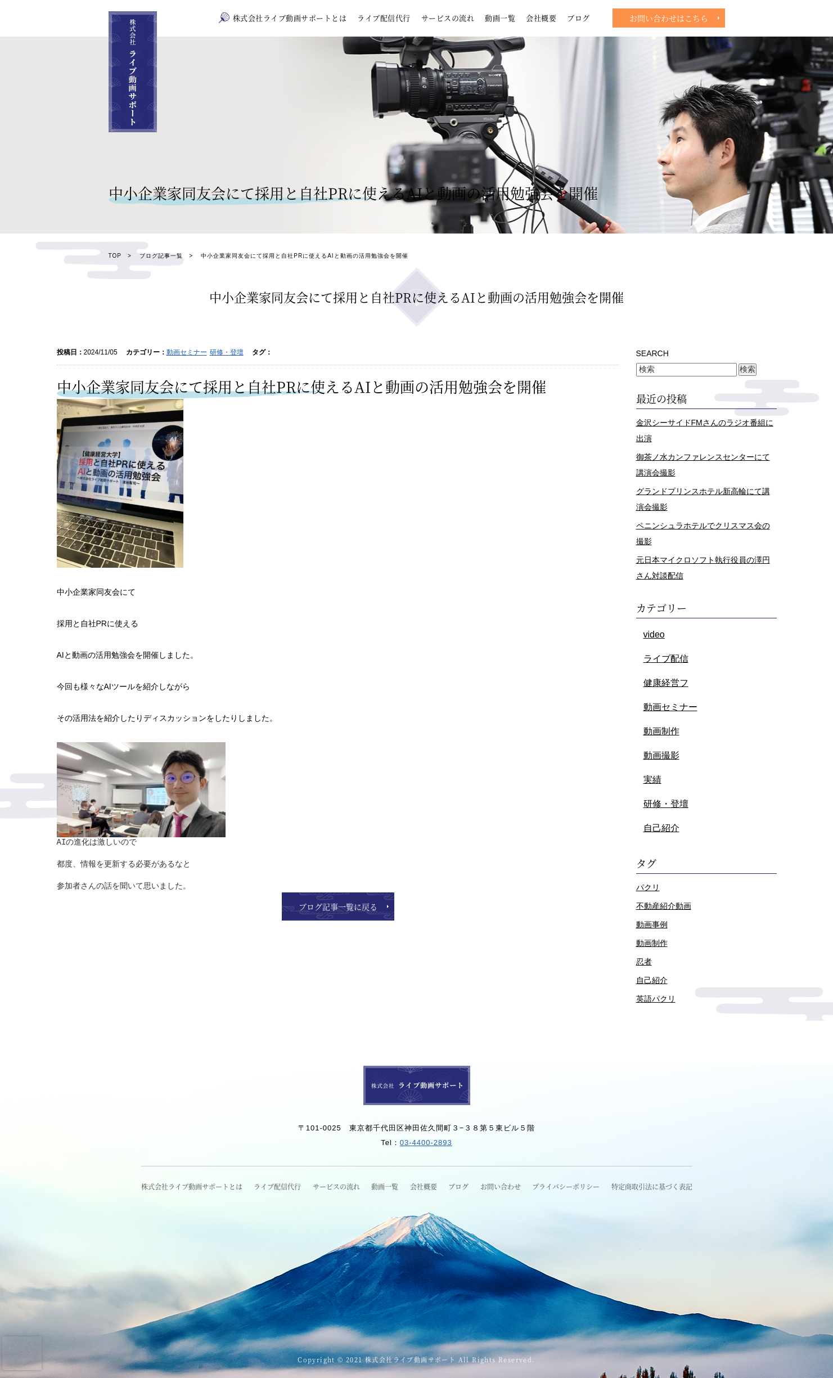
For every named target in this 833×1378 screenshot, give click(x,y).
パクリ (648, 887)
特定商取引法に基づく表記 (651, 1186)
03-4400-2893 (426, 1142)
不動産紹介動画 (663, 905)
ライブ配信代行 (384, 17)
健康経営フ (665, 683)
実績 (652, 779)
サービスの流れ (448, 17)
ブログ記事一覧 (161, 256)
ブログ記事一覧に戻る (338, 906)
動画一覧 (500, 17)
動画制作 (661, 731)
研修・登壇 (227, 352)
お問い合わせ (500, 1186)
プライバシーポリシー (566, 1186)
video (654, 634)
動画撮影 (661, 755)
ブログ (578, 17)
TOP (115, 256)
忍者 (644, 961)
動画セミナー (186, 352)
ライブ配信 (665, 658)
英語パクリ (656, 998)
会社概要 (541, 17)
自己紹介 (661, 828)
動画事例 (652, 924)
